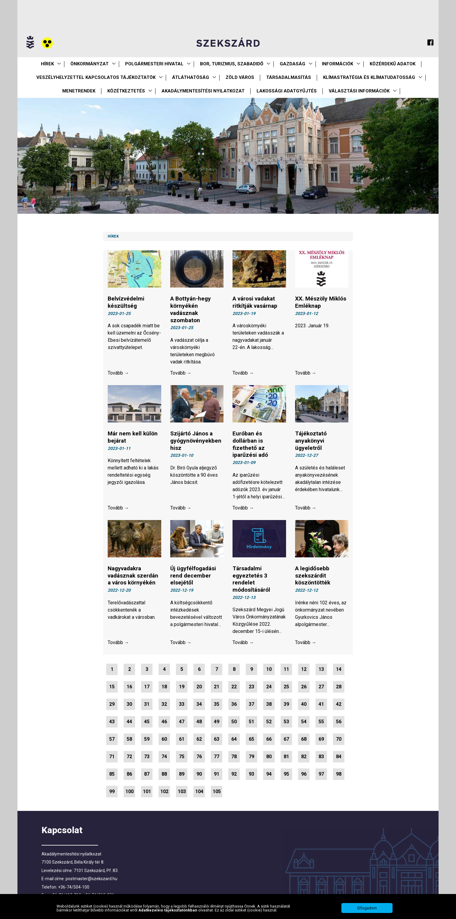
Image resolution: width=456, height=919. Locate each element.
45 (146, 721)
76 (199, 756)
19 (181, 687)
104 (199, 791)
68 (304, 739)
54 (304, 721)
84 (338, 756)
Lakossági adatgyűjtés (287, 91)
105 (217, 791)
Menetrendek (78, 91)
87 (146, 774)
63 (216, 739)
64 (234, 739)
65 (251, 739)
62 (199, 739)
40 (304, 704)
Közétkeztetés (126, 91)
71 (112, 756)
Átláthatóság (190, 77)
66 (269, 739)
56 (338, 721)
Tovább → (118, 373)
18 (164, 687)
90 (199, 774)
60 (164, 739)
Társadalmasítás (288, 77)
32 (164, 704)
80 (269, 756)
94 (269, 774)
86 (129, 774)
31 (146, 704)
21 (216, 687)
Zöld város (240, 77)
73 (146, 756)
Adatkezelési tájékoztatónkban (168, 910)
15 (112, 687)
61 (181, 739)
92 (234, 774)
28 (338, 687)
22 (234, 687)
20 (199, 687)
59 (146, 739)
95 (286, 774)
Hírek (47, 64)
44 (129, 721)
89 (181, 774)
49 (216, 721)
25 (286, 687)
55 (321, 721)
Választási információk (359, 91)
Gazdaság (292, 64)
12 (304, 669)
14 (338, 669)
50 (234, 721)
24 (269, 687)
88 (164, 774)
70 (338, 739)
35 (216, 704)
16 (129, 687)
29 (112, 704)
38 (269, 704)
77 (216, 756)
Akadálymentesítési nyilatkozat (203, 91)
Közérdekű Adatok (392, 64)
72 (129, 756)
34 (199, 704)
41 (321, 704)
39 (286, 704)
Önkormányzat (89, 64)
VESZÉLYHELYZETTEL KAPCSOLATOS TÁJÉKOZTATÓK (96, 77)
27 (321, 687)
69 (321, 739)
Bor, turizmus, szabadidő (231, 64)
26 (304, 687)
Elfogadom (367, 908)
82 (304, 756)
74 (164, 756)
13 (321, 669)
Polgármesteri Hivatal (154, 64)
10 (269, 669)
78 (234, 756)
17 (146, 687)
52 (269, 721)
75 (181, 756)
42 (338, 704)
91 (216, 774)
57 (112, 739)
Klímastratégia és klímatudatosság (369, 77)
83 (321, 756)
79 (251, 756)
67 (286, 739)
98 (338, 774)
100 (129, 791)
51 (251, 721)
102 (164, 791)
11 (286, 669)
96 (304, 774)
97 (321, 774)
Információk (337, 64)
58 (129, 739)
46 (164, 721)
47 (181, 721)
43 (112, 721)
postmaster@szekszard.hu (91, 878)
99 (112, 791)
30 (129, 704)
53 (286, 721)
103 (182, 791)
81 (286, 756)
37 (251, 704)
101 (147, 791)
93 (251, 774)
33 (181, 704)
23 (251, 687)
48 (199, 721)
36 (234, 704)
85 (112, 774)
